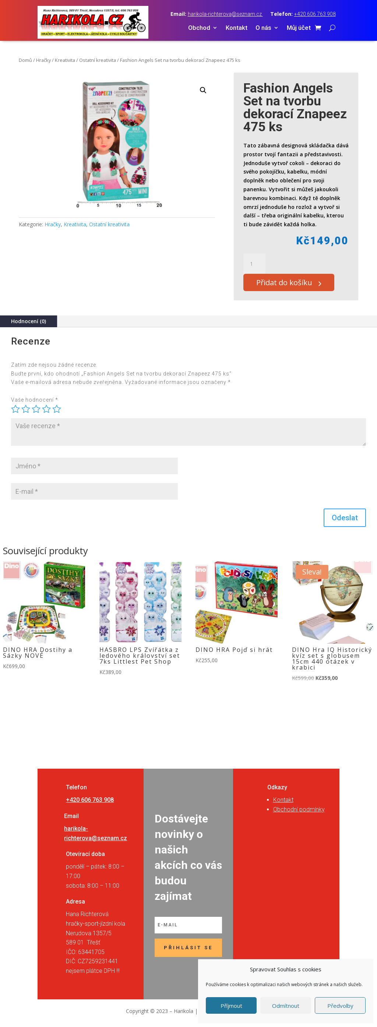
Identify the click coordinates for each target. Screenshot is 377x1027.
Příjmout (231, 1005)
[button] (203, 90)
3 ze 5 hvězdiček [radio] (36, 413)
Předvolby (340, 1005)
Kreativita (65, 60)
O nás (263, 28)
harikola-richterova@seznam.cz (225, 14)
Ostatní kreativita (97, 60)
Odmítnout (285, 1005)
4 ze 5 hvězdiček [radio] (46, 413)
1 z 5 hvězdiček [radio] (15, 413)
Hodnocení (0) (28, 325)
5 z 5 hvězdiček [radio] (56, 413)
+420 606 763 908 (315, 14)
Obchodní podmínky (299, 813)
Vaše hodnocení (34, 404)
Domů (25, 60)
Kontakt (236, 28)
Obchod (199, 28)
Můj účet (299, 28)
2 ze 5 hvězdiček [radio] (25, 413)
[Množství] (254, 264)
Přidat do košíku (290, 284)
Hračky (43, 60)
